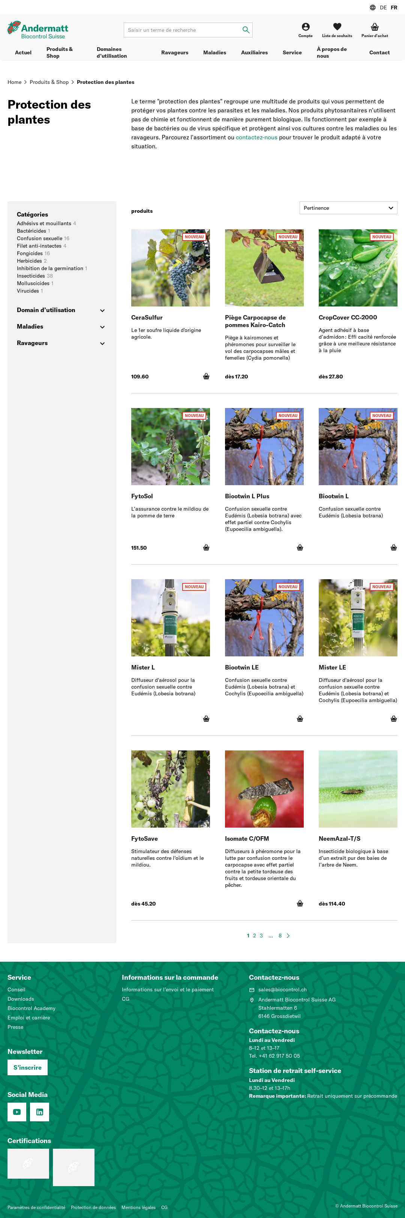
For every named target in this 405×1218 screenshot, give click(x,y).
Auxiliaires (254, 52)
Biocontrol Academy (32, 1008)
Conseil (17, 989)
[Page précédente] (240, 935)
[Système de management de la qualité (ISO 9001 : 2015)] (73, 1167)
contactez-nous (257, 137)
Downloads (21, 998)
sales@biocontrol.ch (278, 989)
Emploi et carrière (29, 1017)
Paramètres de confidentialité (36, 1207)
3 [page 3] (261, 935)
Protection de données (93, 1207)
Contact (379, 52)
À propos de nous (332, 52)
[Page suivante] (288, 935)
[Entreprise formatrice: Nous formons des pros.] (28, 1164)
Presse (15, 1027)
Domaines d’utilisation (112, 52)
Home (14, 82)
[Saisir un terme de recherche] (246, 30)
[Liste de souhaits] (337, 30)
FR (394, 7)
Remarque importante (276, 1095)
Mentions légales (139, 1207)
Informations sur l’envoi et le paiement (168, 989)
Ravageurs (174, 52)
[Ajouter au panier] (206, 376)
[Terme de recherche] (188, 29)
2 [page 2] (254, 935)
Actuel (23, 52)
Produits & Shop (59, 52)
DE (383, 7)
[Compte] (305, 30)
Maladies (214, 52)
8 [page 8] (280, 935)
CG (125, 998)
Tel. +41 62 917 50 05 (274, 1055)
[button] (375, 30)
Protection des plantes (105, 82)
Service (292, 52)
